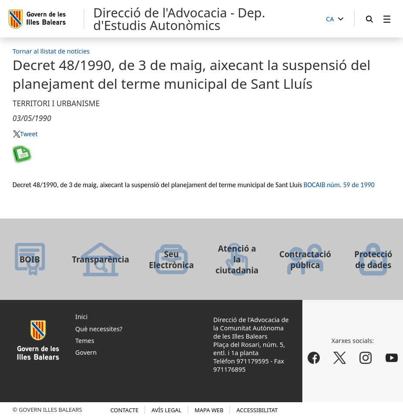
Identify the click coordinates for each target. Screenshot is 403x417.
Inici (81, 317)
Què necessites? (98, 329)
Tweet (28, 134)
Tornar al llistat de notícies (51, 51)
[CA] (334, 19)
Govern (86, 352)
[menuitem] (387, 19)
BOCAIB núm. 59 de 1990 (339, 185)
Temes (85, 340)
